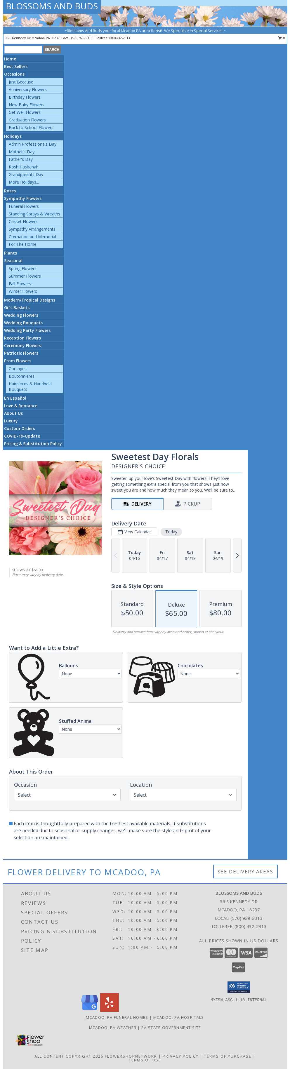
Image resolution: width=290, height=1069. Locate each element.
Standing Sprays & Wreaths (34, 214)
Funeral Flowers (24, 206)
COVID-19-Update (22, 436)
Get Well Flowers (25, 112)
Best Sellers (15, 66)
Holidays (13, 136)
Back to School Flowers (31, 127)
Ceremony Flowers (22, 345)
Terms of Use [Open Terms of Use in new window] (145, 1060)
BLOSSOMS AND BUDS (52, 6)
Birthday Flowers (25, 97)
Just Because (21, 82)
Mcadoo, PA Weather (112, 1027)
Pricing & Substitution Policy (33, 443)
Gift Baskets (16, 307)
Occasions (14, 74)
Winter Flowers (23, 291)
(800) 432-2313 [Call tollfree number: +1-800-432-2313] (119, 38)
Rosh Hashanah (24, 167)
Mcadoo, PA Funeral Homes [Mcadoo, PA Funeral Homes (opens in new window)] (117, 1017)
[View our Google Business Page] (89, 1010)
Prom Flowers (17, 360)
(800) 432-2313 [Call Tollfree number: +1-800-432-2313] (251, 926)
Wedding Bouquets (23, 322)
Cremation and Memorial (32, 236)
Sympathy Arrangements (32, 229)
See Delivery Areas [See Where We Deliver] (245, 871)
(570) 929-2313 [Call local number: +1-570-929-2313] (82, 38)
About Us (13, 413)
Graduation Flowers (27, 120)
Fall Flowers (20, 283)
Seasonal (13, 260)
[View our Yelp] (109, 1010)
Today (171, 531)
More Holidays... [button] (24, 182)
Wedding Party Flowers (27, 330)
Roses (10, 191)
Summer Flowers (25, 276)
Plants (10, 253)
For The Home (23, 244)
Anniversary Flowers (28, 89)
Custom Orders (19, 428)
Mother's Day (21, 151)
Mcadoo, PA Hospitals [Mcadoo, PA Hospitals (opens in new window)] (178, 1017)
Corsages (18, 368)
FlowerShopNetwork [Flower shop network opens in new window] (131, 1056)
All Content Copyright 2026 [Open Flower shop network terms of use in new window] (68, 1056)
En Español (15, 398)
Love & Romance (20, 405)
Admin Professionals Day (32, 144)
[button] (239, 987)
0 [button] (281, 38)
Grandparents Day (26, 174)
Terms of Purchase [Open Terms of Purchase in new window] (227, 1056)
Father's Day (21, 159)
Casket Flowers (23, 221)
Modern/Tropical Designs (29, 300)
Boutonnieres (21, 376)
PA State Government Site (171, 1027)
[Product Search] (23, 49)
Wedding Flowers (21, 315)
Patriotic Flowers (21, 353)
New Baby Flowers (26, 104)
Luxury (11, 421)
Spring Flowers (23, 268)
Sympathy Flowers (22, 198)
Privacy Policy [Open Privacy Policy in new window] (181, 1056)
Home (10, 59)
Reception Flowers (22, 338)
